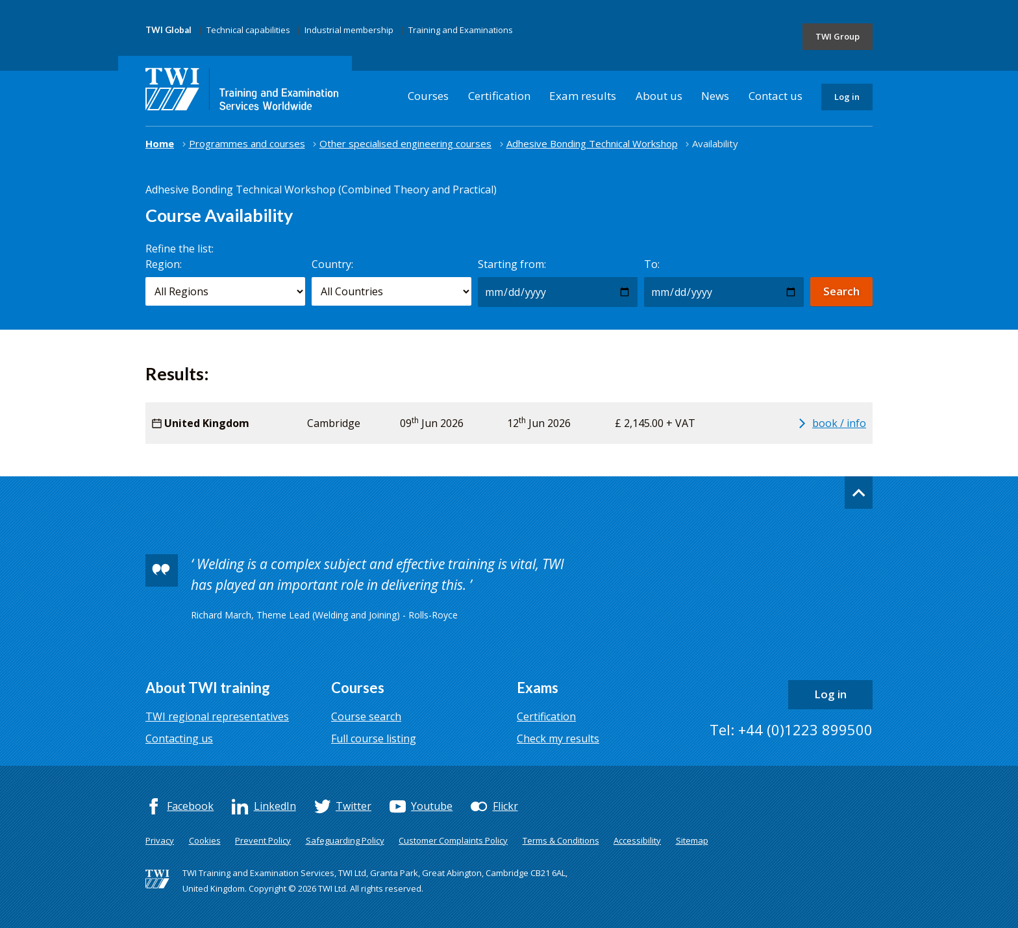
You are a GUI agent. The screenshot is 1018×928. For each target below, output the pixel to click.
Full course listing (373, 738)
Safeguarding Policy (345, 840)
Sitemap (692, 840)
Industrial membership (348, 30)
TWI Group (837, 36)
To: (652, 264)
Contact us (775, 95)
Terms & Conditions (561, 840)
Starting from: (512, 264)
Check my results (558, 738)
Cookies (205, 840)
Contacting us (179, 738)
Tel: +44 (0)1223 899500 (791, 729)
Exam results (582, 95)
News (715, 95)
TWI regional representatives (217, 716)
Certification (499, 95)
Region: (163, 264)
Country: (332, 264)
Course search (366, 716)
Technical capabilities (248, 30)
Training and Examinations (460, 30)
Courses (428, 95)
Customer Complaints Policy (453, 840)
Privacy (159, 840)
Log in (847, 97)
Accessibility (637, 840)
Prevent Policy (263, 840)
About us (659, 95)
